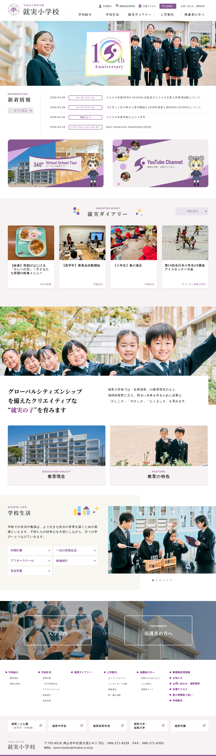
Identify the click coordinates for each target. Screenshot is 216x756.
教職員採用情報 (127, 6)
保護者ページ (147, 689)
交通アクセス (149, 6)
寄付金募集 (167, 6)
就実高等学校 (101, 725)
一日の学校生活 (66, 550)
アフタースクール (22, 560)
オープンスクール (116, 678)
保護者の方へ (194, 14)
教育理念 (14, 678)
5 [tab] (167, 580)
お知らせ (178, 678)
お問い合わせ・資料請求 (193, 6)
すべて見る (20, 110)
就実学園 (180, 725)
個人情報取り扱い (182, 695)
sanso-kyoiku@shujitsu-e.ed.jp (73, 747)
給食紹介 (62, 560)
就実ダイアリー (140, 14)
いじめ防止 (146, 684)
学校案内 (107, 6)
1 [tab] (153, 580)
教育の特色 (15, 684)
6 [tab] (171, 580)
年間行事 (16, 550)
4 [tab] (164, 580)
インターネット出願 (117, 684)
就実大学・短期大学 (141, 725)
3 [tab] (160, 580)
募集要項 (112, 689)
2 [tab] (156, 580)
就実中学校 (59, 725)
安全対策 (16, 570)
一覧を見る (192, 211)
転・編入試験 (114, 695)
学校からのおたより (150, 678)
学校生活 (112, 14)
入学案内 (167, 14)
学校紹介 (85, 14)
